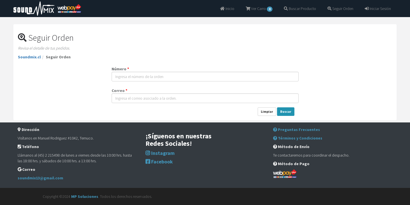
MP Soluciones (84, 196)
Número (120, 68)
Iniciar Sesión (378, 8)
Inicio (227, 8)
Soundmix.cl (29, 57)
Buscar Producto (300, 8)
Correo (119, 90)
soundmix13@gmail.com (40, 178)
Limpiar (267, 111)
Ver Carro (259, 9)
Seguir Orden (340, 8)
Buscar (285, 111)
